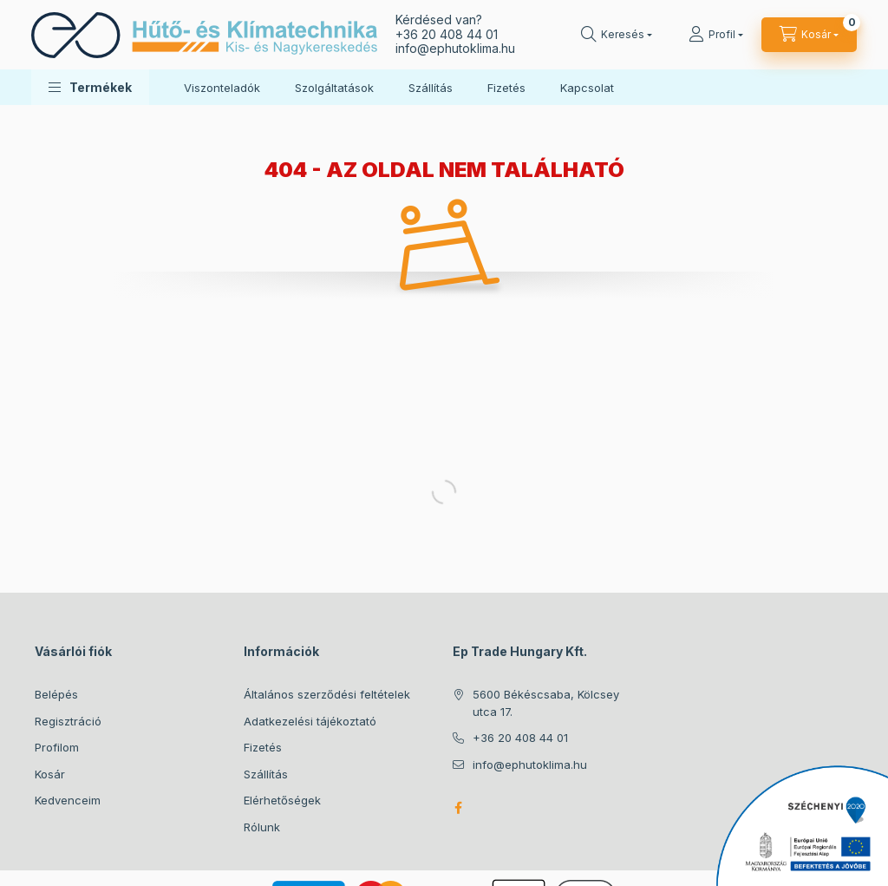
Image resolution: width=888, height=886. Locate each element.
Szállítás (430, 88)
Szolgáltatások (334, 88)
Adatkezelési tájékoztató (310, 721)
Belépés (56, 694)
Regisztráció (68, 721)
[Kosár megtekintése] (809, 34)
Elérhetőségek (282, 800)
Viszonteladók (222, 88)
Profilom (57, 747)
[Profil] (715, 34)
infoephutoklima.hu (455, 48)
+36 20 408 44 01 (446, 34)
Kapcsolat (587, 88)
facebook (458, 808)
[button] (90, 87)
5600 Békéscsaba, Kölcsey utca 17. (546, 703)
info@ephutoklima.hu (530, 764)
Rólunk (262, 827)
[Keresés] (616, 34)
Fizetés (506, 88)
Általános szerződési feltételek (327, 694)
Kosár (50, 774)
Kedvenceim (68, 800)
